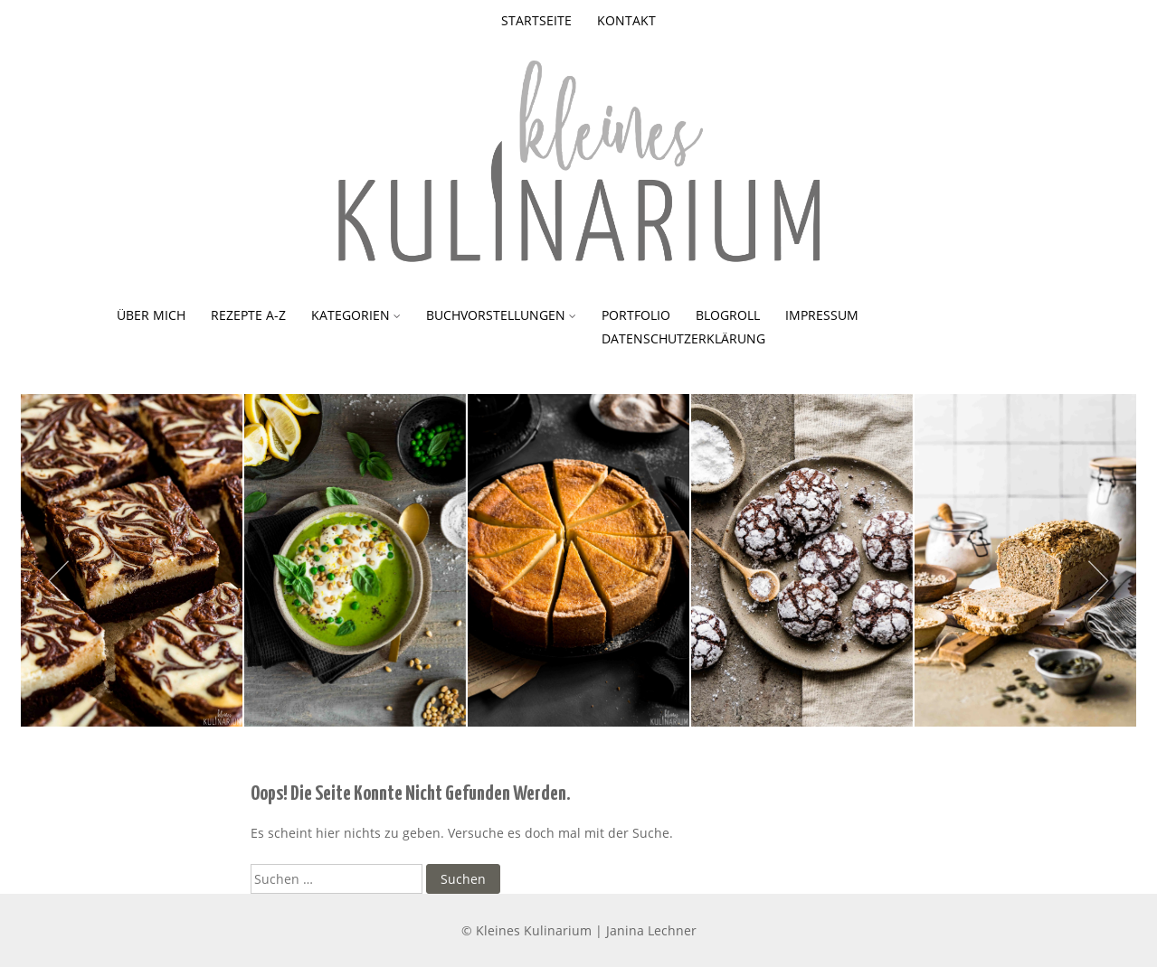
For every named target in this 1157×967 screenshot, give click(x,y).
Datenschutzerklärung (683, 338)
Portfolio (636, 315)
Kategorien (350, 315)
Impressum (821, 315)
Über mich (151, 315)
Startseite (536, 20)
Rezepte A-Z (248, 315)
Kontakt (626, 20)
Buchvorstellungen (495, 315)
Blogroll (728, 315)
